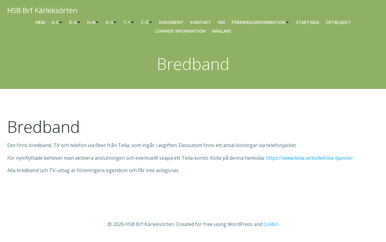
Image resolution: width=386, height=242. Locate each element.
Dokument (171, 22)
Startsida (307, 22)
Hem (40, 22)
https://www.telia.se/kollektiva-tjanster (309, 158)
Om (221, 22)
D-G (75, 22)
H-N (93, 22)
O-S (111, 22)
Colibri (271, 224)
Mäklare (221, 31)
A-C (57, 22)
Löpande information (180, 31)
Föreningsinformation (260, 22)
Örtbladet (338, 22)
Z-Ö (146, 22)
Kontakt (200, 22)
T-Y (128, 22)
